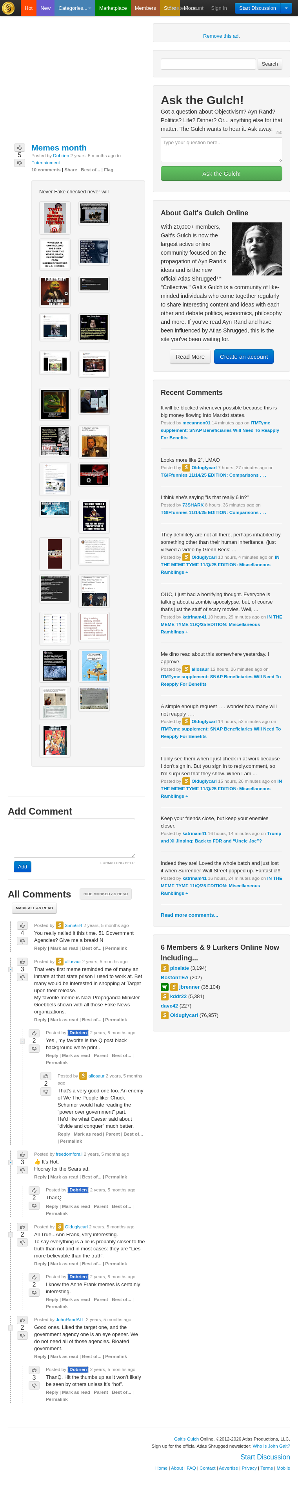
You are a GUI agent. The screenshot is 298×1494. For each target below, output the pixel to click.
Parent (101, 1055)
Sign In (219, 8)
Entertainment (45, 162)
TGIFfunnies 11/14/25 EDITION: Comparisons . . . (213, 474)
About (177, 1467)
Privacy (249, 1467)
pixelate (179, 968)
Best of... (90, 169)
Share (70, 169)
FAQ (191, 1467)
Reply (40, 948)
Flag (108, 169)
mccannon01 (196, 422)
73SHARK (193, 504)
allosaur (200, 669)
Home (161, 1467)
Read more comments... (189, 915)
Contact (207, 1467)
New (45, 8)
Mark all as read (34, 908)
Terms (266, 1467)
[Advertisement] (76, 82)
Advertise (228, 1467)
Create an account (244, 356)
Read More (190, 356)
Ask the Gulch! (221, 173)
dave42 (169, 1006)
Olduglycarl (203, 467)
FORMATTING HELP (117, 863)
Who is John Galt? (272, 1445)
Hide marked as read (106, 894)
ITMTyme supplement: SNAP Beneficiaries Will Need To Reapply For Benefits (220, 430)
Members (145, 8)
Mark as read (64, 948)
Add (22, 867)
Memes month (59, 147)
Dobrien (61, 155)
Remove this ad (220, 36)
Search (270, 64)
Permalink (116, 948)
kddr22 (178, 996)
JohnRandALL (70, 1319)
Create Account (186, 8)
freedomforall (69, 1153)
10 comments (46, 169)
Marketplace (113, 8)
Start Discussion (257, 8)
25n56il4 (73, 925)
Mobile (283, 1467)
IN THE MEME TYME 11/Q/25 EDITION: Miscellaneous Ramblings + (220, 564)
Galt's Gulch (186, 1438)
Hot (29, 8)
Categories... (74, 8)
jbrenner (189, 987)
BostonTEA (175, 977)
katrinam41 (194, 616)
